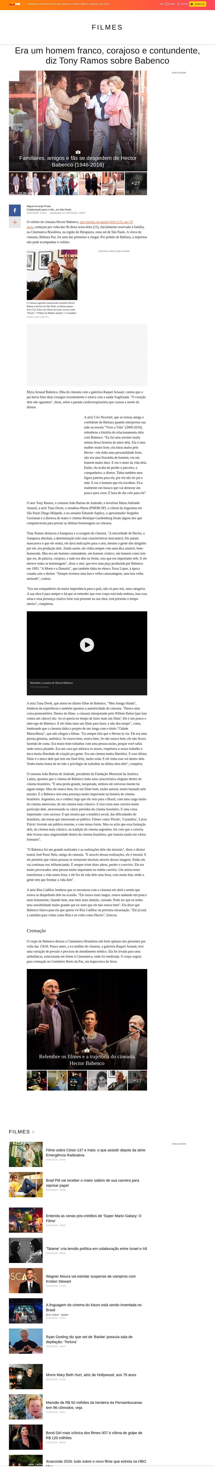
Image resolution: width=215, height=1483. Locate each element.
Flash (26, 13)
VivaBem (124, 13)
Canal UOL (148, 13)
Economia (70, 13)
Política (47, 13)
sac (162, 4)
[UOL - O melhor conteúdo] (15, 4)
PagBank (94, 4)
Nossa (160, 13)
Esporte (90, 13)
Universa (112, 13)
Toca (180, 13)
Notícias (36, 13)
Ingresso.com (36, 4)
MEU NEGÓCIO (64, 4)
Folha (81, 13)
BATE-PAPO (50, 4)
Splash (101, 13)
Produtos (15, 13)
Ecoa (138, 13)
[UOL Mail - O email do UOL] (170, 4)
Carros (58, 13)
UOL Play (104, 4)
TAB (166, 13)
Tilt (132, 13)
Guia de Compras (195, 13)
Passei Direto (80, 4)
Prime (173, 13)
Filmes (107, 27)
